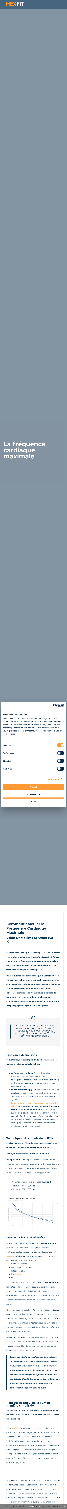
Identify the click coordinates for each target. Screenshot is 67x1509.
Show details (53, 779)
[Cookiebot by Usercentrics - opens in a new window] (53, 705)
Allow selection (33, 794)
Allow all (33, 787)
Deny (33, 802)
